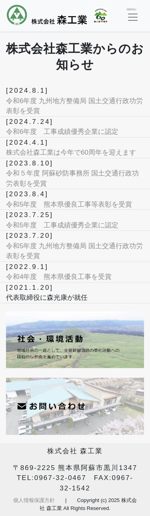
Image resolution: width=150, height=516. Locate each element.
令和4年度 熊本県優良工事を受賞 (59, 277)
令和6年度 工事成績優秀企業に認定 (62, 131)
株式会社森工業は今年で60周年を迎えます (71, 152)
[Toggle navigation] (133, 15)
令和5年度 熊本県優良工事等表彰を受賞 (69, 204)
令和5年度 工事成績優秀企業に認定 (62, 225)
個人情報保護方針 (34, 500)
